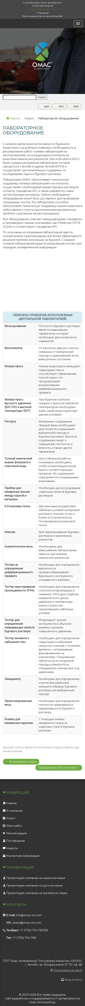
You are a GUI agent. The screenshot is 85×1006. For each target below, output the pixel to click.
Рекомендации (15, 833)
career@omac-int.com (26, 922)
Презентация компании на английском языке (35, 893)
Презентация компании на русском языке (33, 885)
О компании (13, 810)
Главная (13, 118)
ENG (74, 106)
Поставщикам (14, 840)
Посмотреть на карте (66, 970)
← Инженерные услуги (21, 761)
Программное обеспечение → (58, 767)
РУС (59, 106)
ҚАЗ (45, 106)
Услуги (9, 818)
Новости (10, 848)
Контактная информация (21, 856)
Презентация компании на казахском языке (34, 878)
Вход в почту (71, 979)
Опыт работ (12, 825)
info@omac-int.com (29, 915)
